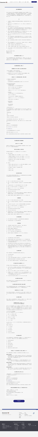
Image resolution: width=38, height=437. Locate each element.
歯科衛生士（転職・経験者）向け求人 (7, 432)
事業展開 (20, 420)
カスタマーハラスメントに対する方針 (28, 421)
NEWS (25, 418)
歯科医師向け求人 (5, 433)
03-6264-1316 (9, 399)
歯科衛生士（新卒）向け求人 (6, 431)
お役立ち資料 (16, 433)
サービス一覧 (20, 421)
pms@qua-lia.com (10, 130)
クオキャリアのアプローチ (21, 419)
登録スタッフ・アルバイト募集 (32, 431)
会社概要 (20, 422)
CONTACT (19, 406)
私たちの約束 (20, 418)
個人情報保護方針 (26, 420)
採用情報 (20, 423)
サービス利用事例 (17, 431)
